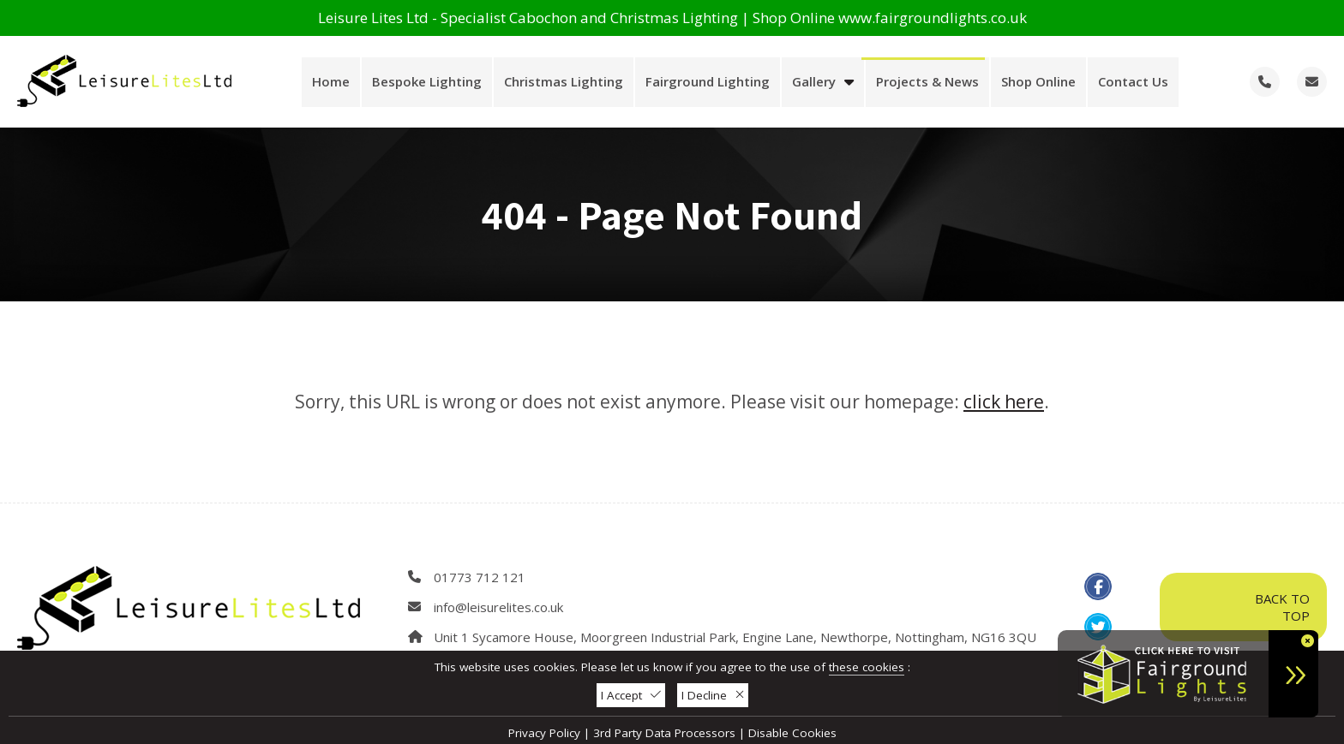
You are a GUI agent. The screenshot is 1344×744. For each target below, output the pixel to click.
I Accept (631, 695)
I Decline (712, 695)
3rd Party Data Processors (664, 733)
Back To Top (1243, 607)
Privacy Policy (544, 733)
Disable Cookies (792, 733)
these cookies (866, 667)
